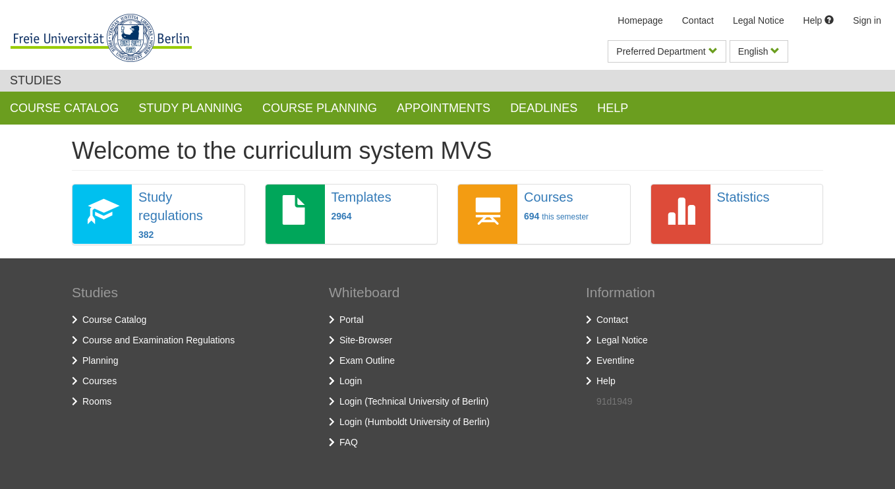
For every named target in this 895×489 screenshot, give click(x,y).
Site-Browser (365, 340)
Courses (99, 381)
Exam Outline (367, 360)
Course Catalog (114, 319)
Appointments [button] (443, 108)
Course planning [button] (319, 108)
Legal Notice (758, 20)
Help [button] (612, 108)
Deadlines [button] (543, 108)
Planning (100, 360)
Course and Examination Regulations (158, 340)
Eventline (615, 360)
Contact (698, 20)
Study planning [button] (190, 108)
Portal (351, 319)
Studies (35, 80)
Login (350, 381)
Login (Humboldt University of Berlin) (414, 422)
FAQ (348, 442)
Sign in (867, 20)
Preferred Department (666, 51)
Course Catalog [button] (64, 108)
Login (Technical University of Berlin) (413, 401)
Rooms (96, 401)
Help (818, 20)
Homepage (640, 20)
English (759, 51)
